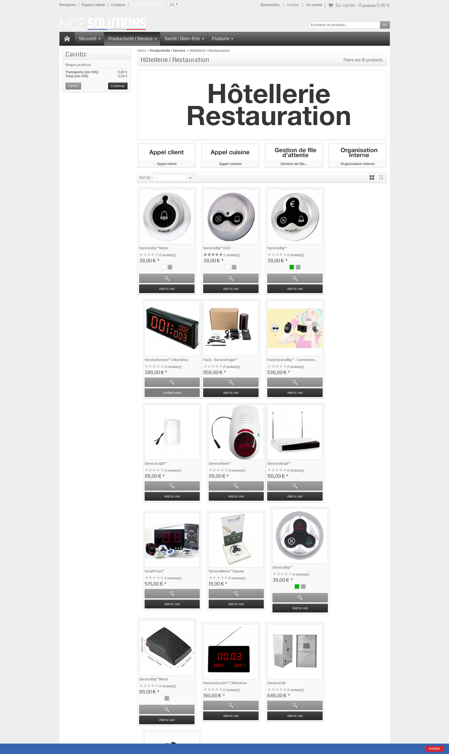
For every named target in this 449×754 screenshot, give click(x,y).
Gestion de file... (294, 164)
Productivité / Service (133, 38)
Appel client (167, 164)
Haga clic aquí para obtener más (107, 711)
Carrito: (76, 54)
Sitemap (297, 725)
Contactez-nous (278, 661)
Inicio (141, 51)
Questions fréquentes (157, 661)
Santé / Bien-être (185, 38)
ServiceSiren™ (341, 359)
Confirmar (118, 86)
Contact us (316, 725)
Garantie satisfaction (156, 656)
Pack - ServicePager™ (156, 359)
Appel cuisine (230, 164)
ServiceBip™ (276, 247)
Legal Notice (267, 725)
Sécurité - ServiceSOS (220, 666)
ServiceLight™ (277, 359)
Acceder (293, 5)
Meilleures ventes (216, 656)
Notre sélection (214, 661)
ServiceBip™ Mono (153, 247)
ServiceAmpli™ (150, 466)
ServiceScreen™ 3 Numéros (352, 251)
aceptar (434, 748)
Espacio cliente (93, 5)
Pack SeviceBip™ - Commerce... (228, 359)
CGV (284, 725)
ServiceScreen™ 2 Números (225, 577)
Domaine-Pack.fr (255, 743)
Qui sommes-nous (280, 656)
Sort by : (145, 177)
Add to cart (166, 288)
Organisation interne (358, 164)
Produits (223, 38)
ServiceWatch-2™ (344, 573)
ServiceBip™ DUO (216, 247)
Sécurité (90, 38)
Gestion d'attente (216, 671)
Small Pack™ (213, 466)
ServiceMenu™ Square (284, 466)
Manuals (247, 725)
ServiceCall (275, 577)
